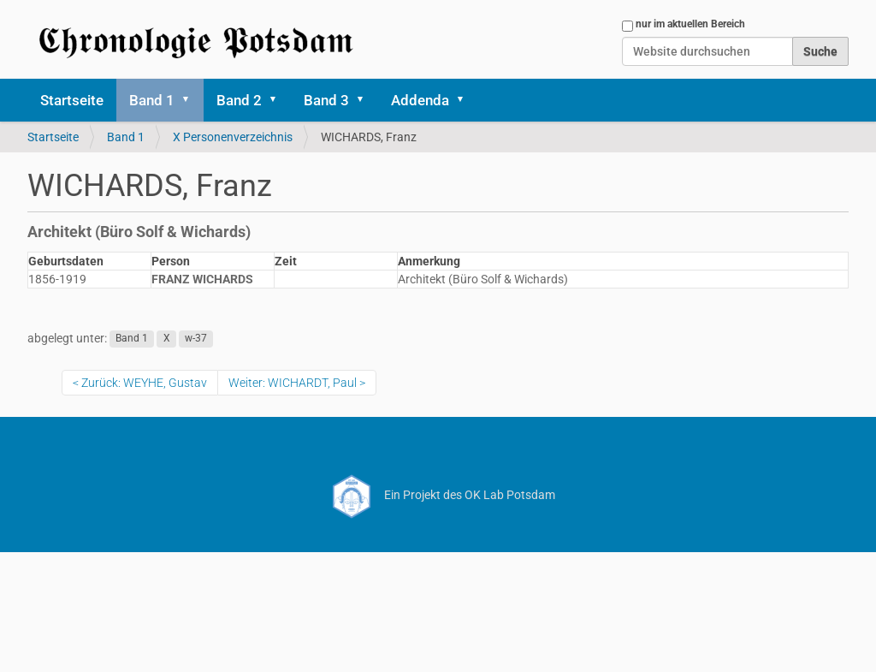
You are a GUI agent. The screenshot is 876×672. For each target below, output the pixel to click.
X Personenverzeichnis (233, 137)
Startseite (72, 100)
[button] (192, 100)
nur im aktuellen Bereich (690, 24)
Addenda (420, 100)
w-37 (196, 339)
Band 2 (239, 100)
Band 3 (326, 100)
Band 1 (152, 100)
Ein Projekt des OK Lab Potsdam (438, 495)
